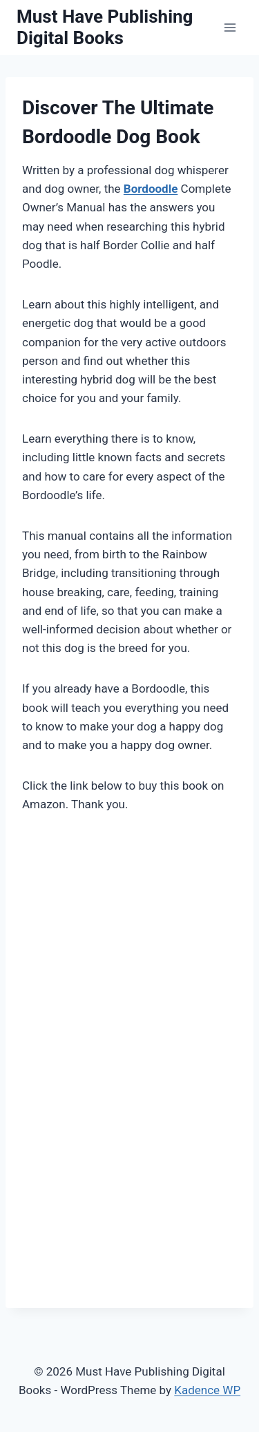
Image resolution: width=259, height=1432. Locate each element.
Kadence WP (207, 1390)
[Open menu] (229, 27)
